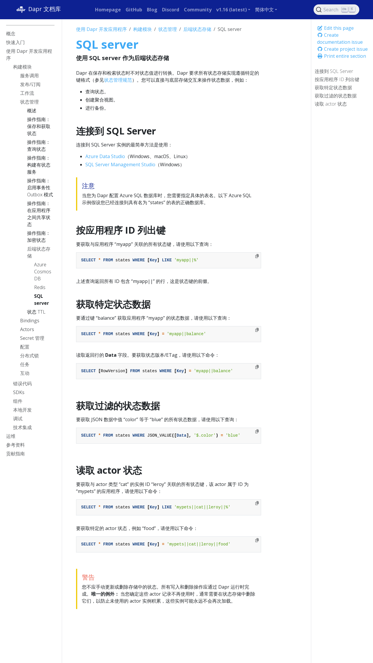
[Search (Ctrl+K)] (337, 9)
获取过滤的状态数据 (336, 95)
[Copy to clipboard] (257, 256)
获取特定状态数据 (333, 87)
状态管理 (167, 29)
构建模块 (142, 29)
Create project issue (342, 49)
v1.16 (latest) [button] (231, 9)
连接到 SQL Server (334, 71)
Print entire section (341, 56)
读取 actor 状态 (331, 104)
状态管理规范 (118, 80)
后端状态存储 (197, 29)
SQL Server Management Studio (120, 164)
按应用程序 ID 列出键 (337, 79)
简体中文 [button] (264, 9)
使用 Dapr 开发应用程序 (101, 29)
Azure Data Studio (105, 156)
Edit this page (335, 28)
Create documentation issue (340, 38)
